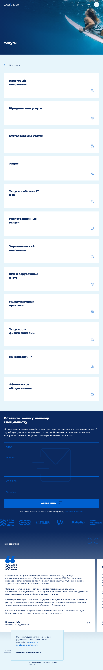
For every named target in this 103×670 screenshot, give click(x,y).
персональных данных (74, 512)
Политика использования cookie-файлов (43, 663)
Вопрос (10, 457)
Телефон (11, 492)
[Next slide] (96, 541)
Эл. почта (11, 481)
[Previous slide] (89, 541)
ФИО (9, 447)
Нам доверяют (11, 544)
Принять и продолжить (28, 652)
